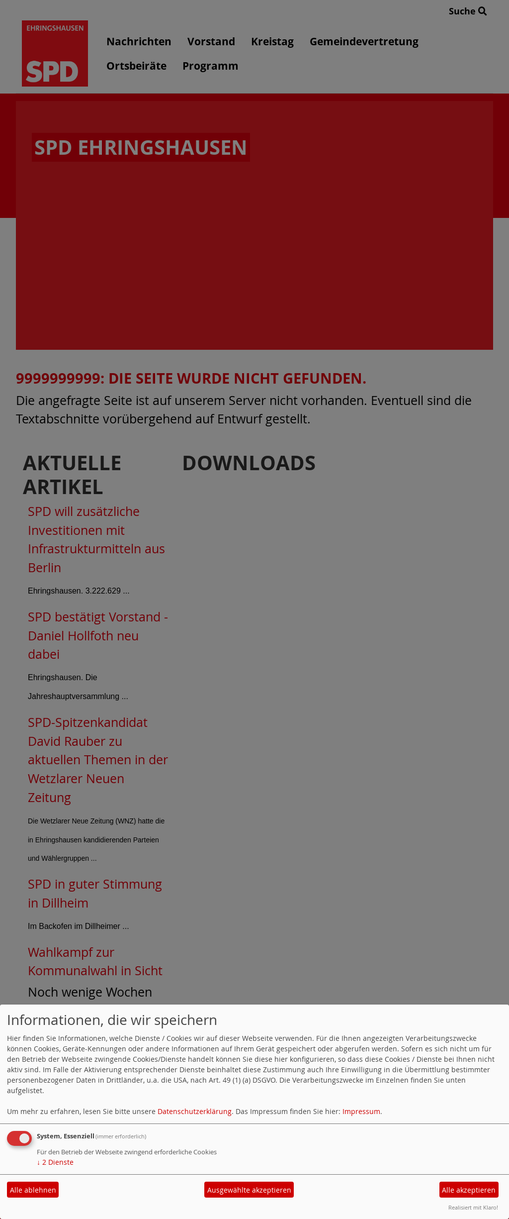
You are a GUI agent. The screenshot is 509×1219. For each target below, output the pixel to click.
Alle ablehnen (33, 1190)
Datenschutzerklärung (195, 1111)
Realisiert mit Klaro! (473, 1207)
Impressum (361, 1111)
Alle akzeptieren (469, 1190)
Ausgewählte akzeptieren (249, 1190)
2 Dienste (55, 1162)
